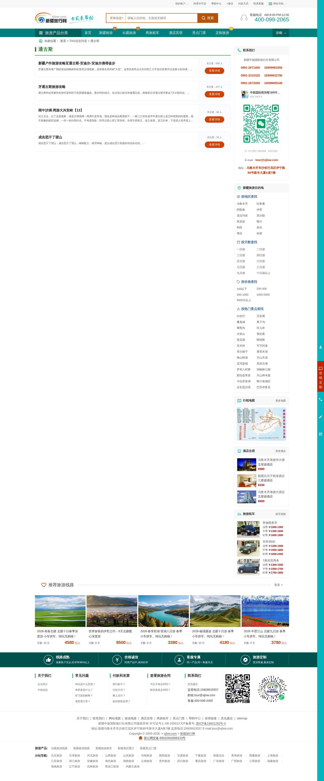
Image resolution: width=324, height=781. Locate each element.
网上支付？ (119, 695)
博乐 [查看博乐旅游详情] (239, 233)
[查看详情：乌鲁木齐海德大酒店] (247, 497)
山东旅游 (128, 755)
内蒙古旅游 (133, 766)
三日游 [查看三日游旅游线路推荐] (241, 255)
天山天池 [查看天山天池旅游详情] (262, 357)
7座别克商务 (271, 560)
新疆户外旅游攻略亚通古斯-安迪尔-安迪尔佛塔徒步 (76, 63)
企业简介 (43, 684)
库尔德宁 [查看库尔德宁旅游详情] (242, 351)
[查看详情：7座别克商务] (248, 567)
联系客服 (258, 3)
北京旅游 (56, 755)
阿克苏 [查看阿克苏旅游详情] (241, 221)
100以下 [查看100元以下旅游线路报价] (242, 288)
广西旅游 (236, 761)
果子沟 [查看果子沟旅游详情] (261, 322)
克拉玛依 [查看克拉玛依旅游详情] (242, 215)
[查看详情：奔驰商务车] (248, 529)
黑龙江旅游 (112, 766)
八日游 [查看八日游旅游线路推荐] (261, 267)
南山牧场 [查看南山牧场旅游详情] (242, 357)
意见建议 (193, 684)
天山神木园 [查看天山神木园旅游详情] (263, 375)
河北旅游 (92, 755)
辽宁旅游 (74, 766)
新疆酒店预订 (126, 748)
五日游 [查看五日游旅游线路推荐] (241, 261)
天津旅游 (74, 755)
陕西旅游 (164, 755)
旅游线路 (131, 718)
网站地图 (115, 718)
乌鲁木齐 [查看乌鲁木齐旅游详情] (242, 203)
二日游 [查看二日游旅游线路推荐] (261, 249)
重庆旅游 (200, 761)
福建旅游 (272, 761)
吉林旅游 (92, 766)
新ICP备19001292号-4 (211, 723)
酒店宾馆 (176, 33)
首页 (87, 33)
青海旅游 (236, 755)
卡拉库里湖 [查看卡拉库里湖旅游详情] (244, 381)
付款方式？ (119, 689)
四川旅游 (182, 761)
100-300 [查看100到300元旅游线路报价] (262, 288)
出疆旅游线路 (59, 748)
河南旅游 (146, 755)
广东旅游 (218, 761)
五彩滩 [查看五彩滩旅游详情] (261, 316)
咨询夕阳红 (301, 410)
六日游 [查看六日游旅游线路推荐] (261, 261)
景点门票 (199, 33)
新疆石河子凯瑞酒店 (271, 476)
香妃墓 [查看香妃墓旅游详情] (261, 333)
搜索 (207, 18)
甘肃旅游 (182, 755)
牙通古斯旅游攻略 (51, 87)
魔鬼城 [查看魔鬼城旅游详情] (241, 322)
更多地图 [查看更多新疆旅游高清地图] (281, 400)
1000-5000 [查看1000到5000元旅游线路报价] (263, 294)
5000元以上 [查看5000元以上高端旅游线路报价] (244, 300)
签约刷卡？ (119, 684)
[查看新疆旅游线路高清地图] (261, 424)
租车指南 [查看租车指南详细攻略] (281, 514)
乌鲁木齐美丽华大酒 (271, 459)
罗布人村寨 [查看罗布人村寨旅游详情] (244, 369)
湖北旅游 (110, 761)
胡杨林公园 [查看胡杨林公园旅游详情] (263, 369)
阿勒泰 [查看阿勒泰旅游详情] (241, 209)
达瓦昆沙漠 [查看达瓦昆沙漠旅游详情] (244, 387)
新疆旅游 (106, 33)
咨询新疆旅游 (302, 380)
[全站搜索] (161, 18)
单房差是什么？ (84, 689)
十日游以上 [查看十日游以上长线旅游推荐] (263, 273)
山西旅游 (110, 755)
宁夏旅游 (200, 755)
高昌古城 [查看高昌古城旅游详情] (262, 363)
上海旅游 (272, 755)
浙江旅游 (74, 761)
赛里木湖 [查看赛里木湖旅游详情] (262, 351)
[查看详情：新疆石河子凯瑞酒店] (247, 481)
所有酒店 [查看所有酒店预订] (281, 451)
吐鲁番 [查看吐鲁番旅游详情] (261, 203)
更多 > (278, 584)
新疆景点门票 (148, 748)
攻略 (281, 33)
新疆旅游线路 (81, 748)
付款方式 (243, 3)
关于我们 (83, 718)
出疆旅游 (129, 33)
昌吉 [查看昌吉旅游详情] (259, 227)
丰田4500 (269, 541)
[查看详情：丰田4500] (248, 548)
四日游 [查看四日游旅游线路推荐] (261, 255)
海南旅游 (56, 766)
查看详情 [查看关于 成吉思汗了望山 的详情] (214, 144)
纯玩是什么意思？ (85, 684)
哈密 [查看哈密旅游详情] (259, 233)
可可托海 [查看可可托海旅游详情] (262, 345)
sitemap (242, 718)
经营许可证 (200, 3)
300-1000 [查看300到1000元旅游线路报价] (242, 294)
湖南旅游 (128, 761)
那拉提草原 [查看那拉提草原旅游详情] (244, 375)
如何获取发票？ (121, 701)
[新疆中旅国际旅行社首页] (69, 18)
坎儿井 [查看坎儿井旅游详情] (261, 327)
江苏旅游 (56, 761)
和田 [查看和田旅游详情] (239, 227)
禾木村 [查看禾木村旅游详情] (241, 345)
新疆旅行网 (187, 733)
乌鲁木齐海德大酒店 (271, 492)
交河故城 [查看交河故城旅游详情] (242, 363)
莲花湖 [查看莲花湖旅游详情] (241, 339)
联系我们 (99, 718)
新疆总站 (218, 755)
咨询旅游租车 (302, 403)
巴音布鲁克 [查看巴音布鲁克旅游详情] (263, 387)
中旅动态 (43, 689)
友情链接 (211, 718)
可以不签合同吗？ (160, 684)
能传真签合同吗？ (160, 689)
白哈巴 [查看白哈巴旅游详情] (241, 316)
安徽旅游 (92, 761)
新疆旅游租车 (104, 748)
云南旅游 (146, 761)
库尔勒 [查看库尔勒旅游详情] (261, 215)
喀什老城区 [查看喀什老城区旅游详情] (263, 381)
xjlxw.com (170, 733)
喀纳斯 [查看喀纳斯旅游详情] (261, 339)
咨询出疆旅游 (302, 387)
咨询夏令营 (301, 395)
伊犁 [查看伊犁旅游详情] (259, 209)
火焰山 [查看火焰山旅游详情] (241, 333)
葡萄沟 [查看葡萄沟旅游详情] (241, 327)
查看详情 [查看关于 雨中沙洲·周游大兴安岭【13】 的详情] (214, 119)
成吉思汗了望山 (50, 137)
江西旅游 (254, 761)
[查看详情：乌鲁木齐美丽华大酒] (247, 464)
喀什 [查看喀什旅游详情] (259, 221)
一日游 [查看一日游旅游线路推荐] (241, 249)
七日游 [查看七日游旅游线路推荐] (241, 267)
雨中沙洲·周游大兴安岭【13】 (61, 110)
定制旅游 (222, 33)
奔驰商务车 (270, 522)
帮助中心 (216, 3)
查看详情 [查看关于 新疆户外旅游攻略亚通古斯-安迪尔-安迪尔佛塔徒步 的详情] (214, 70)
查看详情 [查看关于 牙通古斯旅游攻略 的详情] (214, 94)
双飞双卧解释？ (84, 695)
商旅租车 (152, 33)
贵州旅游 (164, 761)
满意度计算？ (82, 701)
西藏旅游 (254, 755)
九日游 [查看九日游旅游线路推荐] (241, 273)
